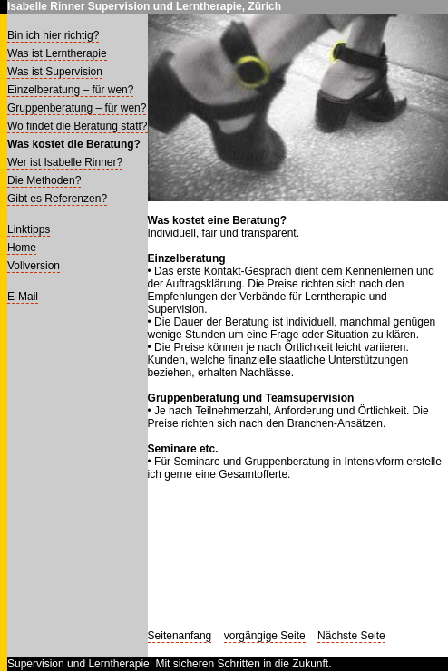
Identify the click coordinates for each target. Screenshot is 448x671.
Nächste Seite (351, 635)
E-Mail (22, 296)
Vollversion (33, 265)
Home (21, 247)
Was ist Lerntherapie (57, 53)
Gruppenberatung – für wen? (76, 108)
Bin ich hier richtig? (53, 35)
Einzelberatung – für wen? (70, 89)
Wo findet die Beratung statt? (77, 126)
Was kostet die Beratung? (74, 144)
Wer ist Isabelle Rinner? (64, 162)
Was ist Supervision (54, 71)
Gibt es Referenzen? (57, 198)
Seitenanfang (180, 635)
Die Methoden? (44, 180)
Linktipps (28, 229)
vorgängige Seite (265, 635)
